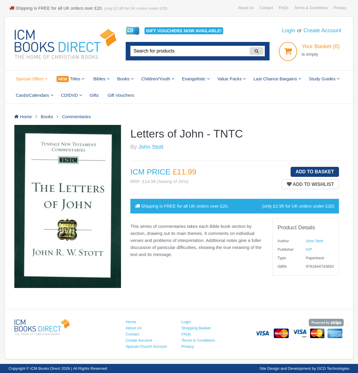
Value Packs (231, 78)
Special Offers (32, 78)
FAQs (283, 8)
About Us (246, 8)
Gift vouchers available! (184, 30)
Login (288, 30)
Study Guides (324, 78)
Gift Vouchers (121, 95)
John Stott (150, 147)
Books (125, 78)
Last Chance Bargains (277, 78)
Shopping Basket (196, 328)
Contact (266, 8)
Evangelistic (196, 78)
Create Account (322, 30)
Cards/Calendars (34, 95)
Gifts (94, 95)
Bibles (101, 78)
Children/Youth (157, 78)
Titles (70, 79)
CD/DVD (71, 95)
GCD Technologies (333, 368)
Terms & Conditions (311, 8)
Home (131, 322)
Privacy (340, 8)
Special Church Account (146, 346)
